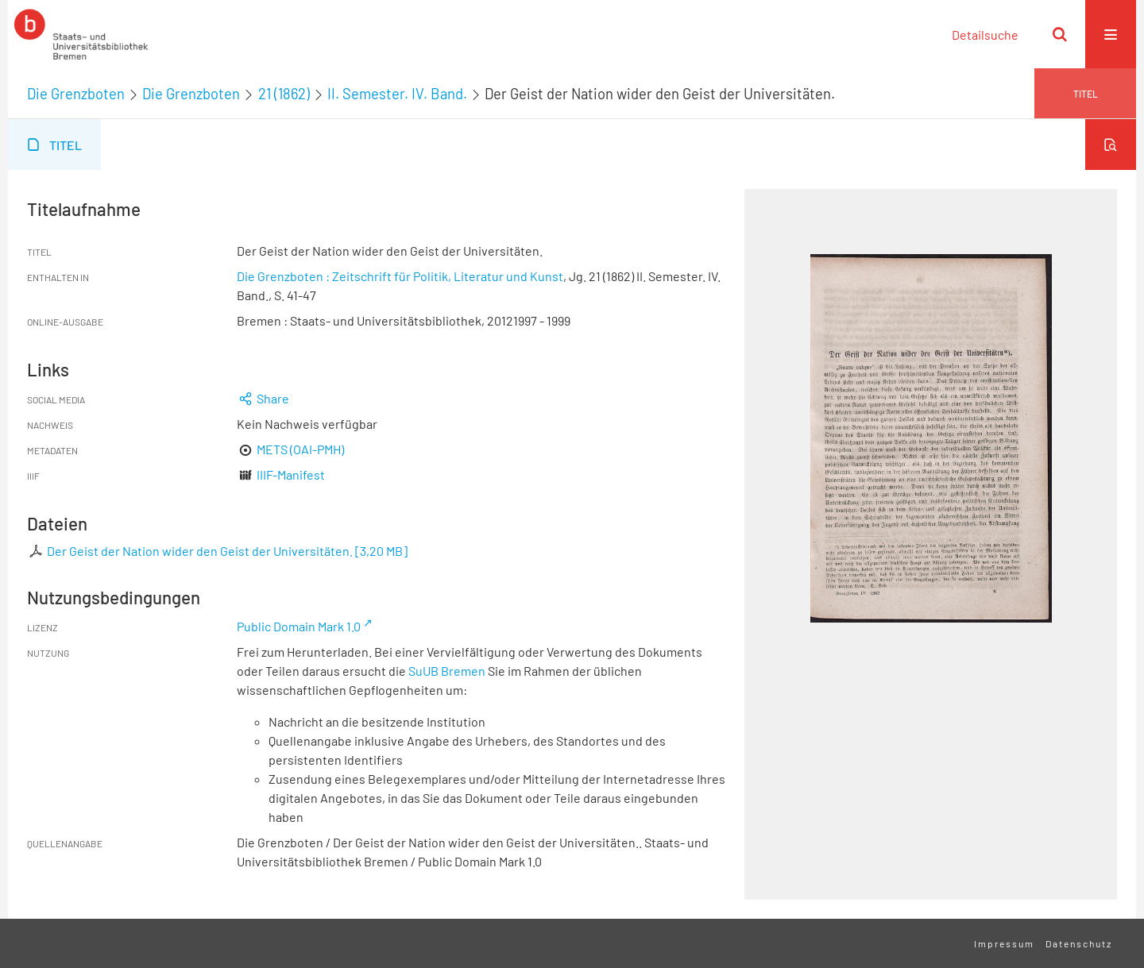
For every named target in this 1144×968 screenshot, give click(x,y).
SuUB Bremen (446, 670)
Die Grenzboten (76, 93)
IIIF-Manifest (291, 474)
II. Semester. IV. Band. (397, 93)
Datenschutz (1078, 943)
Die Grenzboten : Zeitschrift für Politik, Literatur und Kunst (400, 275)
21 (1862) (284, 93)
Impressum (1004, 943)
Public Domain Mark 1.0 (299, 626)
